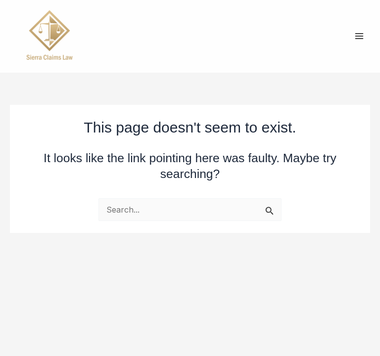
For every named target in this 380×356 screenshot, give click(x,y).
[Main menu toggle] (359, 36)
